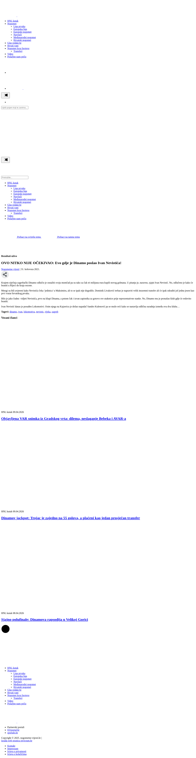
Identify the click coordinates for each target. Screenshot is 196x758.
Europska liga (20, 29)
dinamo (13, 311)
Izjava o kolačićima (16, 754)
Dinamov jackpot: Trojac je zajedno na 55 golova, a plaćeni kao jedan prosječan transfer (70, 518)
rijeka (47, 311)
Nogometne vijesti (10, 269)
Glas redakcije (14, 43)
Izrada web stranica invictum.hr (16, 740)
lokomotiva (29, 311)
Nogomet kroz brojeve (18, 48)
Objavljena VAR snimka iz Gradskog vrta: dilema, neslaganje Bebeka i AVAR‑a (63, 419)
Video (10, 54)
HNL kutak (12, 21)
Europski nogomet (22, 32)
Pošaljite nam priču (16, 56)
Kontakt (11, 746)
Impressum (12, 748)
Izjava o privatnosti (16, 751)
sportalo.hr (12, 732)
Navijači (17, 34)
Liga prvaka (19, 26)
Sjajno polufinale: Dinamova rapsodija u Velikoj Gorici (44, 619)
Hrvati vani (12, 45)
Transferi (17, 51)
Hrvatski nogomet (22, 40)
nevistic (40, 311)
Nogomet (12, 23)
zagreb (55, 311)
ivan (20, 311)
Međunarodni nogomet (24, 37)
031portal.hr (13, 730)
